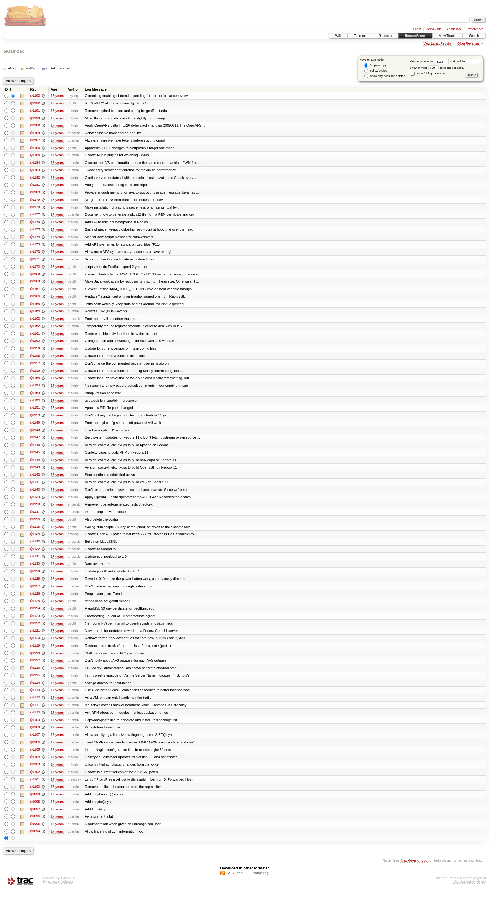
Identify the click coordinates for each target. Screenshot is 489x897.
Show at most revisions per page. (437, 67)
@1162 (35, 328)
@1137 (35, 515)
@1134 (35, 538)
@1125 (35, 605)
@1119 (35, 650)
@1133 (35, 545)
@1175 (35, 230)
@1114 (35, 688)
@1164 (35, 313)
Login (417, 29)
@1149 (35, 425)
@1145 (35, 455)
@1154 (35, 388)
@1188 (35, 133)
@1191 (35, 110)
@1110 (35, 718)
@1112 (35, 703)
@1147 (35, 440)
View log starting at (430, 61)
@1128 (35, 583)
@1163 (35, 320)
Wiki (338, 36)
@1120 (35, 643)
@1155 (35, 380)
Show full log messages (428, 73)
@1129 (35, 575)
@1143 (35, 470)
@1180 (35, 193)
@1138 (35, 508)
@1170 (35, 268)
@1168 (35, 283)
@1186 (35, 148)
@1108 (35, 733)
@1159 (35, 350)
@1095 (35, 831)
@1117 (35, 665)
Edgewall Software (60, 888)
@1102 (35, 778)
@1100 (35, 793)
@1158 (35, 358)
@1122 (35, 628)
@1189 (35, 125)
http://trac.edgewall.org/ (469, 888)
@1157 (35, 365)
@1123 (35, 620)
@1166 (35, 298)
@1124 (35, 613)
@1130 (35, 568)
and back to (465, 61)
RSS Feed (235, 880)
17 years (57, 96)
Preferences (475, 29)
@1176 (35, 223)
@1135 (35, 530)
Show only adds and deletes (384, 76)
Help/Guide (433, 29)
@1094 (35, 838)
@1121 (35, 635)
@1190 (35, 118)
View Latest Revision (437, 43)
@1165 (35, 305)
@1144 (35, 463)
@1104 (35, 763)
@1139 (35, 500)
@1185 (35, 155)
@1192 (35, 103)
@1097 (35, 816)
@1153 (35, 395)
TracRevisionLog (413, 867)
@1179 (35, 200)
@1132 (35, 553)
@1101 (35, 786)
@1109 (35, 725)
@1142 (35, 478)
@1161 (35, 335)
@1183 (35, 170)
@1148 (35, 433)
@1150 (35, 418)
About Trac (453, 29)
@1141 (35, 485)
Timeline (359, 36)
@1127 (35, 590)
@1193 (35, 95)
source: (14, 51)
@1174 (35, 238)
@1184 (35, 163)
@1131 (35, 560)
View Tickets (447, 36)
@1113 (35, 695)
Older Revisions (468, 43)
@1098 (35, 808)
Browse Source (415, 36)
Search (474, 36)
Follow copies (375, 71)
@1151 (35, 410)
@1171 (35, 260)
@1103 (35, 771)
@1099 (35, 801)
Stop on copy (375, 65)
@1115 (35, 680)
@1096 (35, 823)
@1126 (35, 598)
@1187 (35, 140)
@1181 (35, 185)
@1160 (35, 343)
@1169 (35, 275)
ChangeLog (260, 880)
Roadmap (385, 36)
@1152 (35, 403)
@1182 (35, 178)
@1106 (35, 748)
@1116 (35, 673)
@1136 (35, 523)
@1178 (35, 208)
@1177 (35, 215)
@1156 (35, 373)
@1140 (35, 493)
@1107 (35, 740)
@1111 (35, 710)
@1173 (35, 245)
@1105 (35, 755)
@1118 (35, 658)
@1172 (35, 253)
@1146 (35, 448)
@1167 (35, 290)
